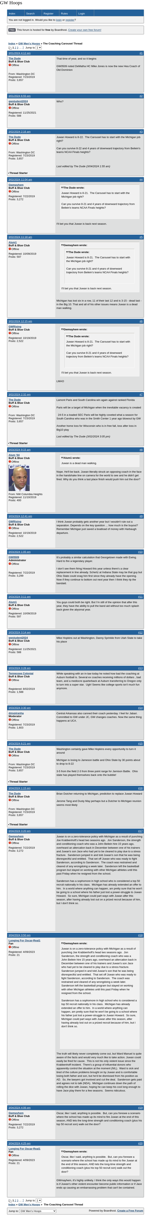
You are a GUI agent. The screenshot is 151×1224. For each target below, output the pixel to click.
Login (81, 13)
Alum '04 (14, 455)
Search (30, 13)
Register (48, 13)
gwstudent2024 (18, 101)
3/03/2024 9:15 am (19, 449)
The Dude (15, 58)
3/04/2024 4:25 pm (19, 1143)
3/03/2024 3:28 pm (19, 668)
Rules (64, 13)
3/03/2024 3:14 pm (19, 632)
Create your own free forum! (84, 30)
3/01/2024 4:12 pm (19, 53)
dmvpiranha (16, 713)
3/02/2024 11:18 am (20, 237)
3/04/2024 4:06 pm (19, 1107)
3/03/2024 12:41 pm (20, 516)
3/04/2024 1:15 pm (19, 788)
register (69, 19)
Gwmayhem (16, 184)
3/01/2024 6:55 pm (19, 95)
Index (12, 13)
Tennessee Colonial (21, 673)
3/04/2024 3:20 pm (19, 831)
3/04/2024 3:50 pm (19, 935)
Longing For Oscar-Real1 (24, 940)
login (59, 19)
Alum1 (13, 242)
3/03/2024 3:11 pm (19, 596)
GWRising (15, 326)
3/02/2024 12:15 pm (20, 321)
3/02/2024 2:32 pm (19, 394)
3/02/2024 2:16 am (19, 131)
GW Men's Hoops (29, 43)
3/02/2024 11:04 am (20, 179)
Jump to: (32, 1211)
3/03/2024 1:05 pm (19, 551)
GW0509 (14, 557)
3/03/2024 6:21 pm (19, 743)
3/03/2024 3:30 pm (19, 707)
